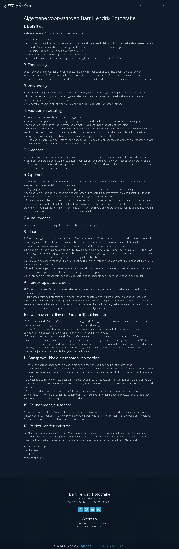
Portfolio (145, 5)
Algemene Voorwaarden (89, 526)
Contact (170, 5)
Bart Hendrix (158, 5)
